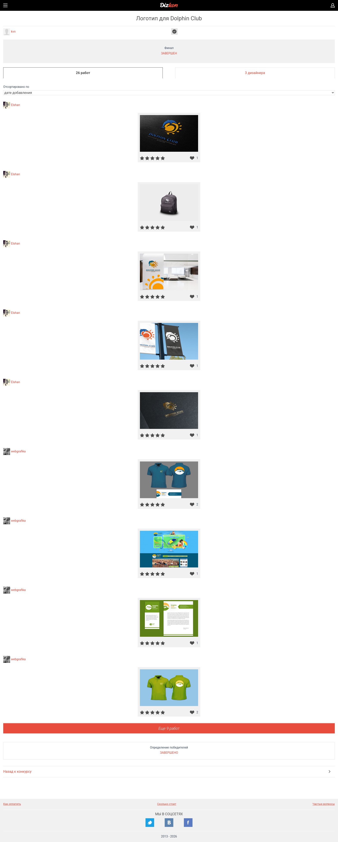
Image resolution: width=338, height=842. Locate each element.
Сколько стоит (166, 804)
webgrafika (18, 451)
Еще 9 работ (169, 728)
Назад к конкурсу (17, 771)
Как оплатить (12, 804)
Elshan (15, 104)
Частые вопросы (324, 804)
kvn (13, 31)
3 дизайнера (255, 73)
